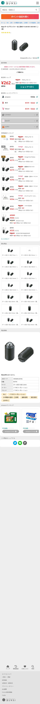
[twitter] (15, 443)
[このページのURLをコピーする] (25, 443)
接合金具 (34, 397)
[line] (20, 443)
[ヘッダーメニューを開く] (37, 3)
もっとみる (5, 239)
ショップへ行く (27, 87)
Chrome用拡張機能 (7, 692)
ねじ (4, 394)
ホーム (3, 22)
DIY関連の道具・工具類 (10, 397)
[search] (37, 10)
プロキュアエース (26, 80)
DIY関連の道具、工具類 (20, 22)
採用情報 (4, 680)
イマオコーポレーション (17, 394)
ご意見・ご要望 (6, 677)
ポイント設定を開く (20, 16)
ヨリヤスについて (6, 674)
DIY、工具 (9, 22)
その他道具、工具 (34, 22)
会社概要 (4, 689)
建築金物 (24, 397)
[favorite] (37, 26)
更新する (20, 72)
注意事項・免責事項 (7, 683)
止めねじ (6, 400)
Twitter (4, 695)
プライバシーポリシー (8, 686)
